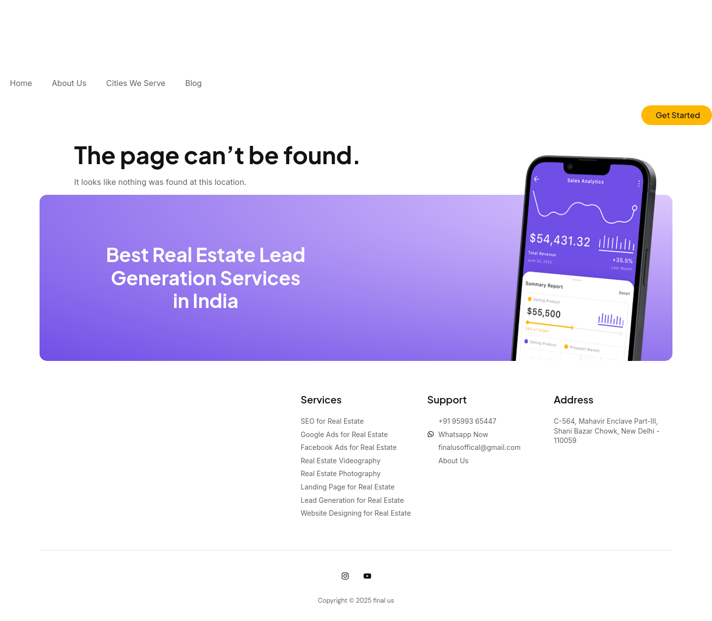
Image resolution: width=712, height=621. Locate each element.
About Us (69, 83)
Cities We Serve (136, 83)
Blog (193, 83)
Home (21, 83)
